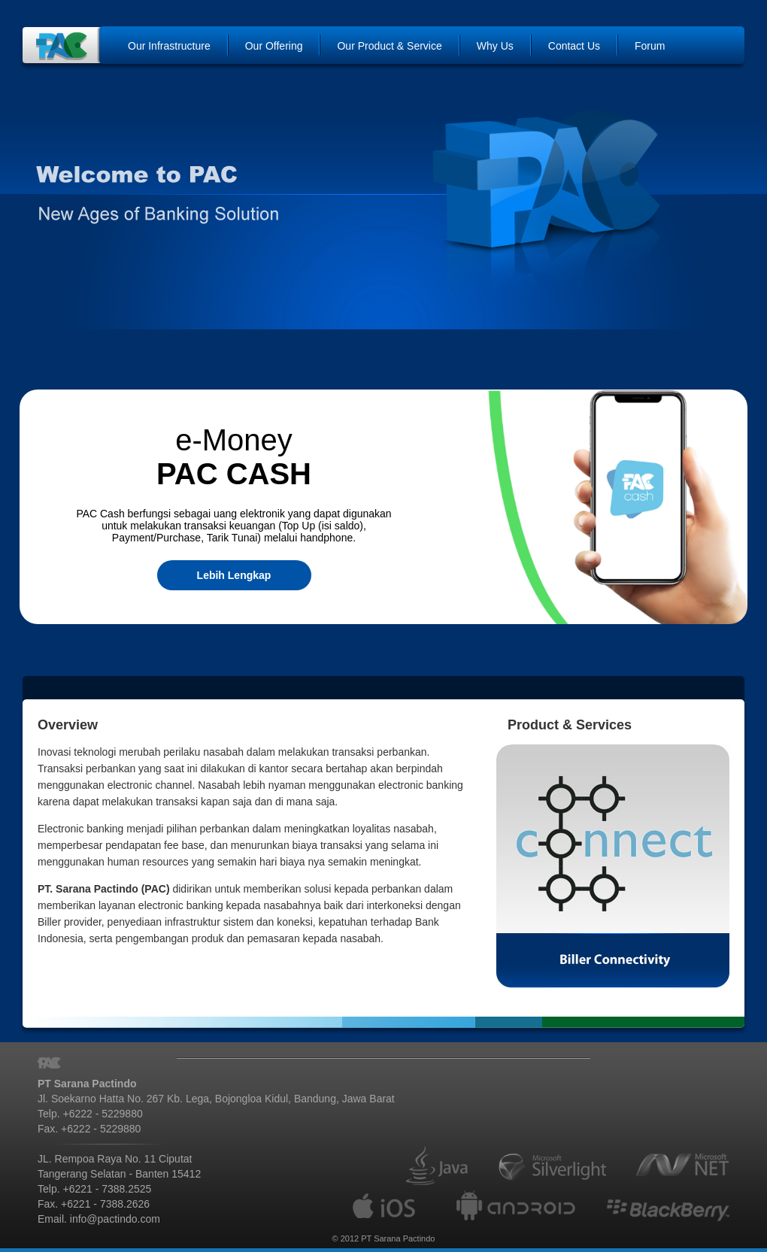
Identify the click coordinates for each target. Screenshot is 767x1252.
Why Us (495, 46)
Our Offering (274, 46)
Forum (650, 46)
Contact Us (574, 46)
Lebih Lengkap (234, 575)
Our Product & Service (389, 46)
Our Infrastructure (169, 46)
